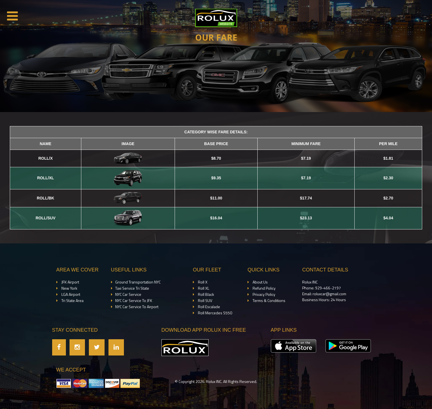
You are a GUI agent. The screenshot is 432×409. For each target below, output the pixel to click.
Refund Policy (264, 288)
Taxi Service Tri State (132, 288)
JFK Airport (70, 282)
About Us (260, 282)
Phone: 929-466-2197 (321, 288)
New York (69, 288)
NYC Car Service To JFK (133, 300)
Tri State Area (72, 300)
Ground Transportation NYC (138, 282)
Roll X (202, 282)
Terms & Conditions (268, 300)
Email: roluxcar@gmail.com (324, 294)
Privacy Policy (263, 294)
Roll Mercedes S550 (214, 313)
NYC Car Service (128, 294)
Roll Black (205, 294)
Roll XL (203, 288)
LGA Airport (70, 294)
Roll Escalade (208, 307)
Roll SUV (204, 300)
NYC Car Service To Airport (136, 307)
